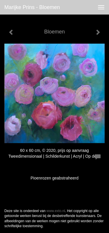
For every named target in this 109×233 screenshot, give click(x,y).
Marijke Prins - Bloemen (32, 7)
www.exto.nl (56, 211)
